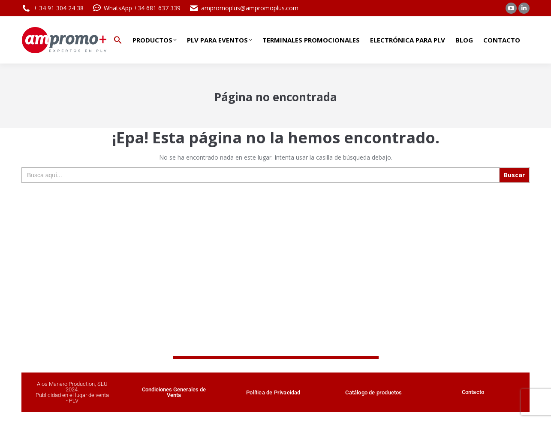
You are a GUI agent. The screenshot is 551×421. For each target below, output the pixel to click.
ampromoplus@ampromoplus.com (243, 8)
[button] (118, 40)
